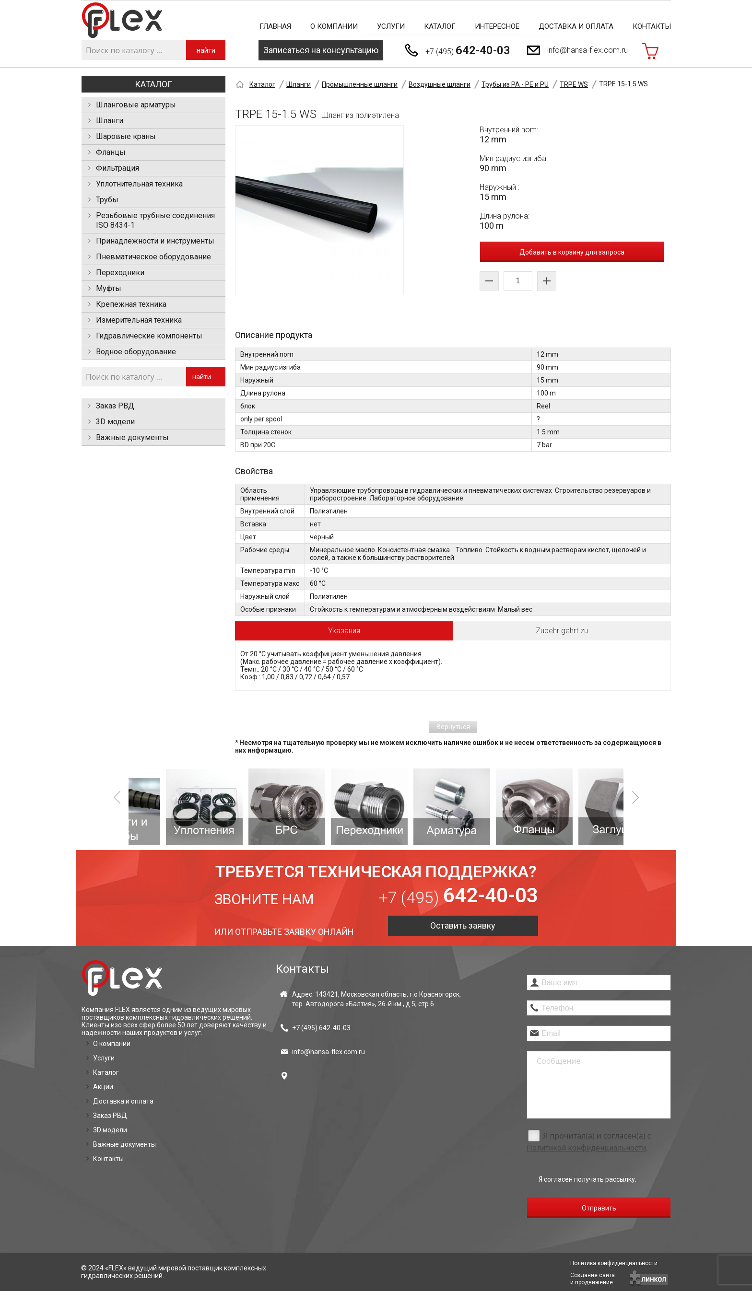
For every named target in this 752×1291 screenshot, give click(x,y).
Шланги (109, 120)
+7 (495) (467, 50)
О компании (334, 26)
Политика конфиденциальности (614, 1263)
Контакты (652, 26)
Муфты (108, 288)
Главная (275, 26)
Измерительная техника (139, 320)
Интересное (497, 26)
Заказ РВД (115, 405)
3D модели (115, 421)
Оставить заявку (462, 925)
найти (206, 50)
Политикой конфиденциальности (586, 1147)
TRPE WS (574, 84)
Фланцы (111, 152)
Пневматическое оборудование (153, 256)
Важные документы (132, 437)
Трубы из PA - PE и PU (515, 84)
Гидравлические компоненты (149, 335)
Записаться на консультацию (320, 50)
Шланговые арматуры (136, 104)
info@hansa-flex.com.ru (587, 50)
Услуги (391, 26)
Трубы (107, 199)
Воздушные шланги (439, 84)
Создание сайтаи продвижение (592, 1279)
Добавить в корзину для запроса (571, 252)
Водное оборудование (136, 351)
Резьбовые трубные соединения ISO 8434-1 (155, 220)
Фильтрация (117, 168)
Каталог (440, 26)
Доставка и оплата (576, 26)
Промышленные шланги (360, 84)
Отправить (599, 1208)
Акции (103, 1087)
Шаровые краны (126, 136)
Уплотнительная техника (139, 183)
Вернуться (453, 727)
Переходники (120, 272)
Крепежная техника (131, 304)
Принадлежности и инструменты (155, 240)
